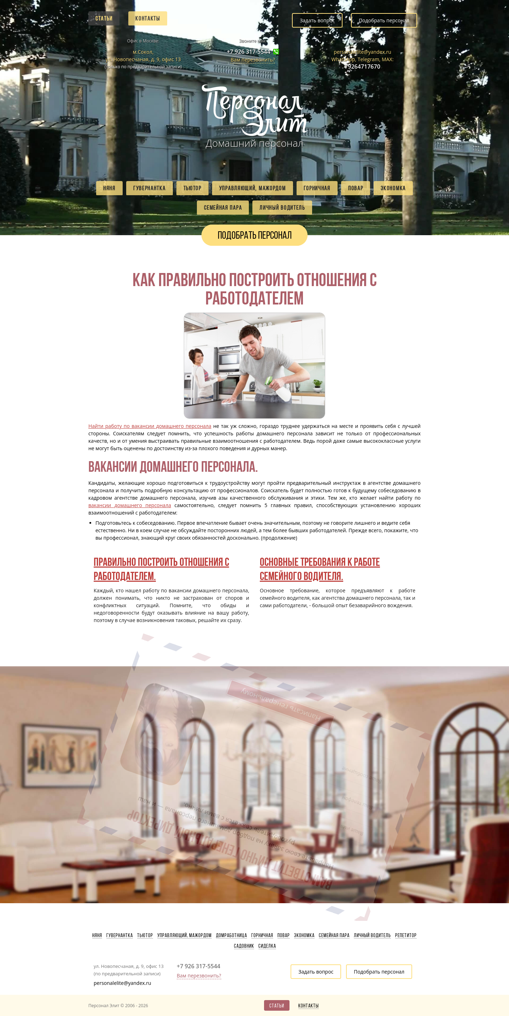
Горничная (317, 188)
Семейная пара (223, 207)
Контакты (147, 18)
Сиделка (267, 946)
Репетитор (406, 935)
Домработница (231, 935)
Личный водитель (282, 207)
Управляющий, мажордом (252, 188)
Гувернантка (149, 188)
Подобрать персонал (384, 20)
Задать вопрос (317, 20)
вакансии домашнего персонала (129, 505)
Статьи (103, 18)
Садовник (244, 946)
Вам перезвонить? (252, 59)
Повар (355, 188)
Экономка (393, 188)
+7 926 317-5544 (248, 52)
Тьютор (192, 188)
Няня (109, 188)
